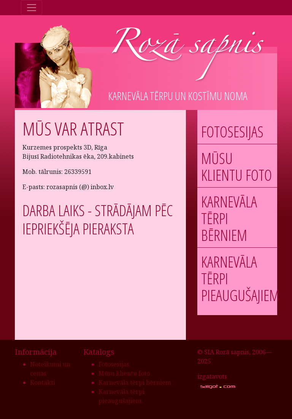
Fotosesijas (232, 131)
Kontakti (42, 382)
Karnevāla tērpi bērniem (134, 382)
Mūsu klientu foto (236, 166)
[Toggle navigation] (31, 7)
